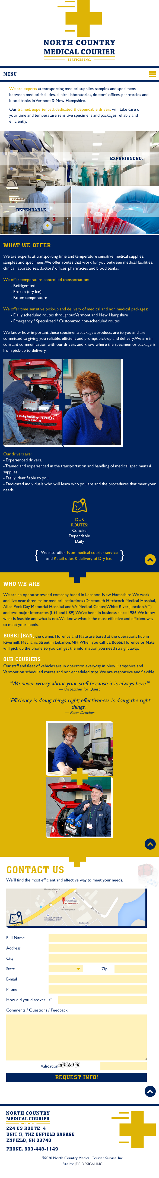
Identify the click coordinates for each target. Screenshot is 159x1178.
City (10, 960)
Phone (11, 991)
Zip (104, 970)
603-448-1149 (145, 11)
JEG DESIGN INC (89, 1165)
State (10, 970)
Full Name (15, 939)
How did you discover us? (29, 1001)
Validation (49, 1067)
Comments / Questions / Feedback (37, 1011)
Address (13, 949)
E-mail (11, 980)
